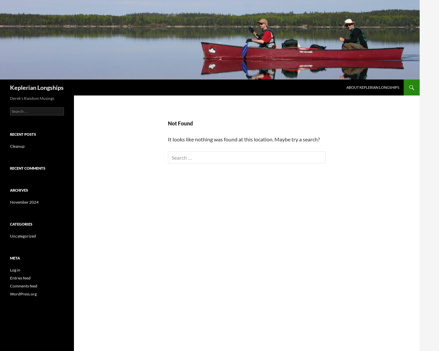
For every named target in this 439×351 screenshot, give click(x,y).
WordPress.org (23, 293)
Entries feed (20, 277)
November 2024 (24, 202)
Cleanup (17, 146)
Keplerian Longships (37, 87)
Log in (15, 269)
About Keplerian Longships (372, 87)
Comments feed (23, 285)
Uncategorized (23, 236)
